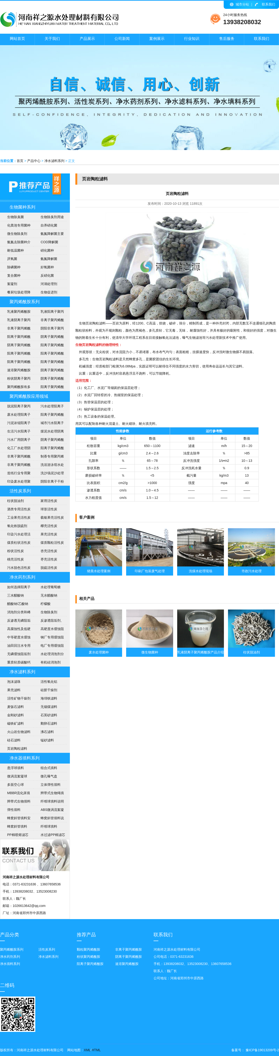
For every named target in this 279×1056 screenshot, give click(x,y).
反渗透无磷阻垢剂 (15, 622)
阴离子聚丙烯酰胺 (128, 957)
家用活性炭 (49, 501)
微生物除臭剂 (17, 234)
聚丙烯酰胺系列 (25, 301)
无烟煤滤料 (49, 707)
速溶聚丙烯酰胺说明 (15, 371)
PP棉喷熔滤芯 (17, 835)
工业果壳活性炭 (19, 517)
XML (87, 1050)
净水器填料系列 (25, 758)
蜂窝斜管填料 (17, 826)
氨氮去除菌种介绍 (15, 243)
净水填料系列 (10, 964)
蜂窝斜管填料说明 (48, 819)
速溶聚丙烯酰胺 (127, 964)
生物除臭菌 (15, 217)
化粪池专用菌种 (19, 225)
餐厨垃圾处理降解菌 (15, 293)
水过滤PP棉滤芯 (53, 835)
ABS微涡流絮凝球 (48, 811)
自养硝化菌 (49, 225)
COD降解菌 (49, 242)
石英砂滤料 (49, 715)
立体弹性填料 (51, 785)
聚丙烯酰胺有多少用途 (15, 388)
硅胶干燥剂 (49, 690)
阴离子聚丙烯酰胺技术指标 (48, 380)
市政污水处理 (252, 571)
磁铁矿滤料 (15, 723)
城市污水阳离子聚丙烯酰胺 (48, 424)
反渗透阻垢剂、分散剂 (48, 622)
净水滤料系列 (54, 161)
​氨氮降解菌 (49, 259)
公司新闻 (122, 39)
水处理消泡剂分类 (48, 655)
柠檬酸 (46, 604)
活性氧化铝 (49, 682)
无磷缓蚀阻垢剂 (19, 654)
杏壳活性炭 (49, 551)
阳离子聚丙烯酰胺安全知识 (15, 354)
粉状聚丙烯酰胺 (88, 957)
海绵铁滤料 (49, 698)
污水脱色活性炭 (19, 568)
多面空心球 (15, 785)
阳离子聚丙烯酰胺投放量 (15, 363)
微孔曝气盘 (49, 776)
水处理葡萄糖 (51, 587)
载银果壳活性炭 (52, 517)
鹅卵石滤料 (49, 723)
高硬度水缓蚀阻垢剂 (48, 630)
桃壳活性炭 (15, 559)
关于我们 (52, 39)
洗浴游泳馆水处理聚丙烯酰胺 (48, 466)
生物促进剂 (49, 292)
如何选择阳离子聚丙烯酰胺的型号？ (15, 588)
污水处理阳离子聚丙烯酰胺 (48, 407)
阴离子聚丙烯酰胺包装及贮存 (48, 371)
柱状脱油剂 (15, 501)
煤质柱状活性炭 (19, 542)
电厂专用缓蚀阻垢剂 (48, 647)
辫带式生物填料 (19, 801)
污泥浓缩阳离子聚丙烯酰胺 (15, 424)
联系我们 (268, 4)
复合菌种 (14, 275)
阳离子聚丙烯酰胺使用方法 (48, 363)
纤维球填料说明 (52, 801)
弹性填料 (14, 810)
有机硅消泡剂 (51, 662)
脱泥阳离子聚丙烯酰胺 (15, 407)
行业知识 (191, 39)
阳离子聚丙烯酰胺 (48, 388)
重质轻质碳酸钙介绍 (15, 663)
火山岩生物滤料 (19, 732)
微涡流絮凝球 (17, 776)
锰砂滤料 (47, 740)
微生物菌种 (149, 652)
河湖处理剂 (49, 284)
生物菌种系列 (22, 207)
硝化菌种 (47, 250)
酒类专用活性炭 (19, 509)
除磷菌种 (14, 267)
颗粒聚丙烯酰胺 (88, 949)
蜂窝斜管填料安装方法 (15, 819)
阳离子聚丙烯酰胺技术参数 (48, 354)
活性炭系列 (20, 491)
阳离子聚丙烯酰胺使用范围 (48, 416)
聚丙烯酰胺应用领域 (29, 396)
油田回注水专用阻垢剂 (15, 647)
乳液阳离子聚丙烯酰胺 (48, 313)
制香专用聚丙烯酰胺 (48, 457)
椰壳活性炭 (49, 526)
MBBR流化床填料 (15, 794)
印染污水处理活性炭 (15, 535)
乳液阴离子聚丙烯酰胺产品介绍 (15, 321)
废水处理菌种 (99, 652)
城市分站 (242, 4)
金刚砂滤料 (15, 715)
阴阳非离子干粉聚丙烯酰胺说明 (48, 483)
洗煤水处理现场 (200, 571)
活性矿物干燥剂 (19, 698)
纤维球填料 (49, 826)
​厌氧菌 (12, 259)
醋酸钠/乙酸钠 (17, 604)
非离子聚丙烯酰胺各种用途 (48, 321)
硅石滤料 (14, 740)
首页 (20, 161)
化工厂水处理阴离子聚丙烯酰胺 (15, 449)
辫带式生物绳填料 (48, 794)
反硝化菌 (47, 275)
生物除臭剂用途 (52, 217)
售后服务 (226, 39)
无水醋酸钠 (49, 595)
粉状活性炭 (15, 551)
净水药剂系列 (22, 577)
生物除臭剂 (49, 612)
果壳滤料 (14, 690)
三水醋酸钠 (15, 595)
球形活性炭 (49, 509)
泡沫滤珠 (14, 682)
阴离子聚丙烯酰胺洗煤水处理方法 (48, 441)
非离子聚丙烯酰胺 (128, 949)
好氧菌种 (47, 267)
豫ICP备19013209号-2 (262, 1050)
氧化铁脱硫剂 (17, 526)
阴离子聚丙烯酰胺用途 (15, 346)
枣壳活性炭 (49, 559)
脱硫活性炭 (49, 568)
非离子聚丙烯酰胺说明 (15, 457)
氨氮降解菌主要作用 (48, 235)
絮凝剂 (12, 284)
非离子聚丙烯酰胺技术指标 (15, 329)
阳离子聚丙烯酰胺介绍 (48, 449)
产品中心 (34, 161)
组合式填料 (49, 768)
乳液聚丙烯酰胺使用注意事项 (15, 313)
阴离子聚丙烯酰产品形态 (48, 338)
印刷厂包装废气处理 (150, 571)
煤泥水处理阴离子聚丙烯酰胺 (48, 432)
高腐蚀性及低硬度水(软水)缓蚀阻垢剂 (16, 630)
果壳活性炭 (49, 534)
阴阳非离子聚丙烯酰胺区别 (48, 329)
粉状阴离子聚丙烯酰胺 (15, 380)
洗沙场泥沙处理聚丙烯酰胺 (48, 474)
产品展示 (87, 39)
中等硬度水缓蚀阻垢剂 (15, 638)
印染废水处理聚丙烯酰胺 (15, 483)
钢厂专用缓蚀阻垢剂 (48, 638)
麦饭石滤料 (15, 707)
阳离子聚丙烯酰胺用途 (48, 346)
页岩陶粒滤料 (17, 748)
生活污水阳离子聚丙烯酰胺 (15, 432)
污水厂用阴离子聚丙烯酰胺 (15, 441)
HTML (96, 1050)
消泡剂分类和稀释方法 (15, 613)
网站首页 (17, 39)
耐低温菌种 (15, 250)
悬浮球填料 (15, 768)
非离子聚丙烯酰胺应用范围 (15, 466)
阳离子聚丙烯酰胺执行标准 (15, 338)
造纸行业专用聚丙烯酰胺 (15, 474)
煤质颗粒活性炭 (52, 542)
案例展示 (157, 39)
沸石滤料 (47, 732)
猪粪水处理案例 (98, 571)
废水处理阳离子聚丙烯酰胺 (15, 416)
